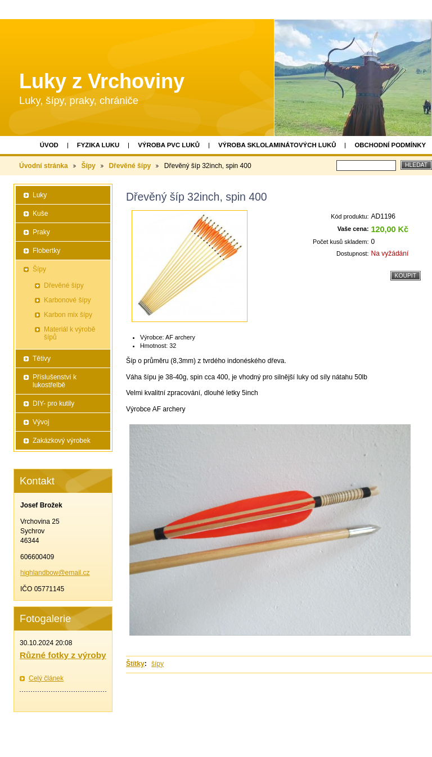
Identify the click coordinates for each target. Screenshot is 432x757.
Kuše (40, 213)
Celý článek (46, 678)
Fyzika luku (98, 145)
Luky (40, 195)
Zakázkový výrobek (62, 441)
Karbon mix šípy (68, 315)
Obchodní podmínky (390, 145)
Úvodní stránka (43, 166)
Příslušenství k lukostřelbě (54, 381)
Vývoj (41, 422)
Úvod (49, 145)
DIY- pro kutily (53, 403)
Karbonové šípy (67, 300)
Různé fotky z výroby (63, 655)
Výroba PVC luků (169, 145)
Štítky (135, 664)
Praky (41, 232)
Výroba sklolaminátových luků (277, 145)
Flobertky (46, 251)
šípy (157, 664)
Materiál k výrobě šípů (69, 333)
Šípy (88, 166)
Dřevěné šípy (130, 166)
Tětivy (42, 358)
